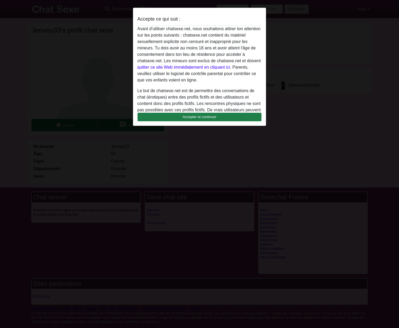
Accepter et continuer (200, 117)
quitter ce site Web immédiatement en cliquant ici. (184, 67)
